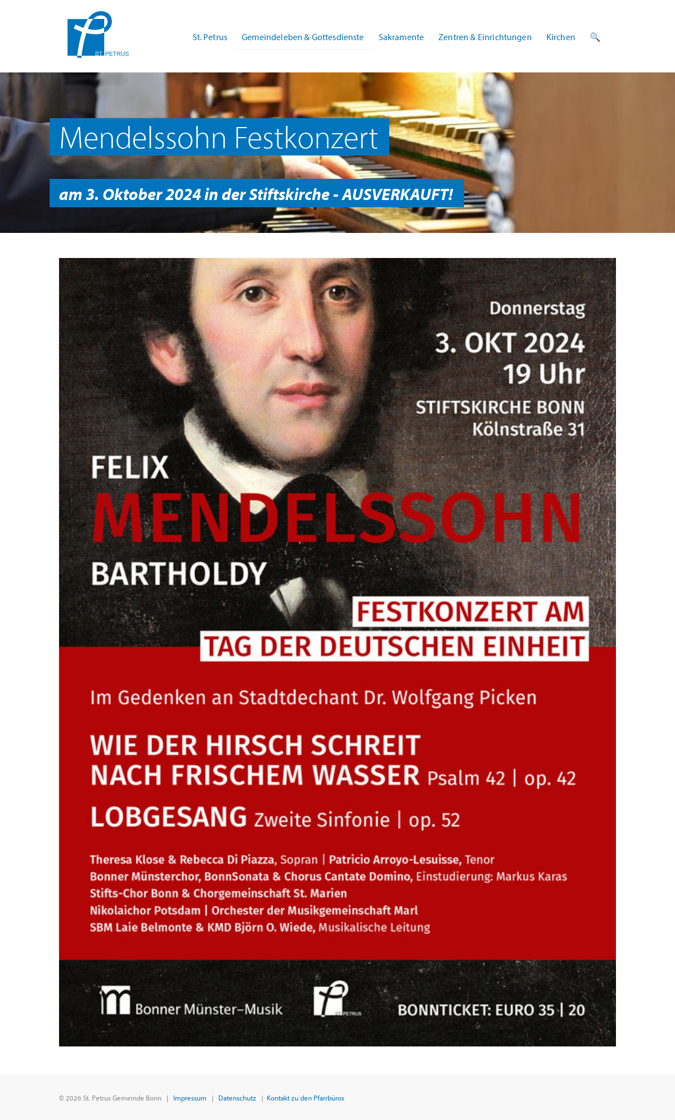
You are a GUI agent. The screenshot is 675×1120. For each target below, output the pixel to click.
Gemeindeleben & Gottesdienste (303, 36)
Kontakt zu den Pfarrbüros (305, 1097)
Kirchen (560, 36)
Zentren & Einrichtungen (485, 36)
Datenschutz (237, 1097)
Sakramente (401, 36)
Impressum (190, 1097)
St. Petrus (210, 36)
